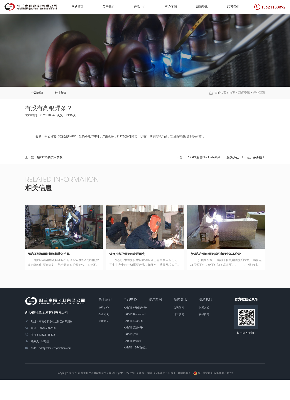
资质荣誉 (103, 341)
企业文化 (103, 334)
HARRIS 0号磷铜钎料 (136, 328)
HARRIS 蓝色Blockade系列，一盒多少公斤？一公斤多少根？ (225, 178)
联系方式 (204, 328)
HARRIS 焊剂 (131, 354)
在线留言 (204, 334)
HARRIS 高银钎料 (134, 348)
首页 (232, 113)
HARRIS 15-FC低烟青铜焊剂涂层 (136, 368)
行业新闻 (61, 113)
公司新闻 (37, 113)
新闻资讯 (244, 113)
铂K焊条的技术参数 (50, 178)
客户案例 (155, 320)
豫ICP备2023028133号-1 (161, 393)
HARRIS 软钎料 (132, 361)
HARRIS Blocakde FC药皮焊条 (136, 334)
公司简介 (103, 328)
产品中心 (130, 320)
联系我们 (205, 320)
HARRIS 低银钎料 (134, 341)
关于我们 (105, 320)
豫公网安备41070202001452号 (215, 393)
